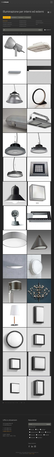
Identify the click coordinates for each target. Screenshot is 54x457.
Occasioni (27, 17)
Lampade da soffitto (22, 24)
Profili (37, 24)
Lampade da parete (22, 22)
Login (33, 453)
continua (15, 48)
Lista (50, 12)
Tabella (48, 12)
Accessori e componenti (7, 22)
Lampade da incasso (6, 26)
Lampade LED (48, 29)
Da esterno (14, 17)
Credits (30, 453)
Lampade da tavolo (22, 26)
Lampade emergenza (39, 22)
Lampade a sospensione (7, 24)
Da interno (21, 17)
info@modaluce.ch (7, 431)
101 (21, 33)
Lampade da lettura (22, 20)
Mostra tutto (6, 17)
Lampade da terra (39, 20)
